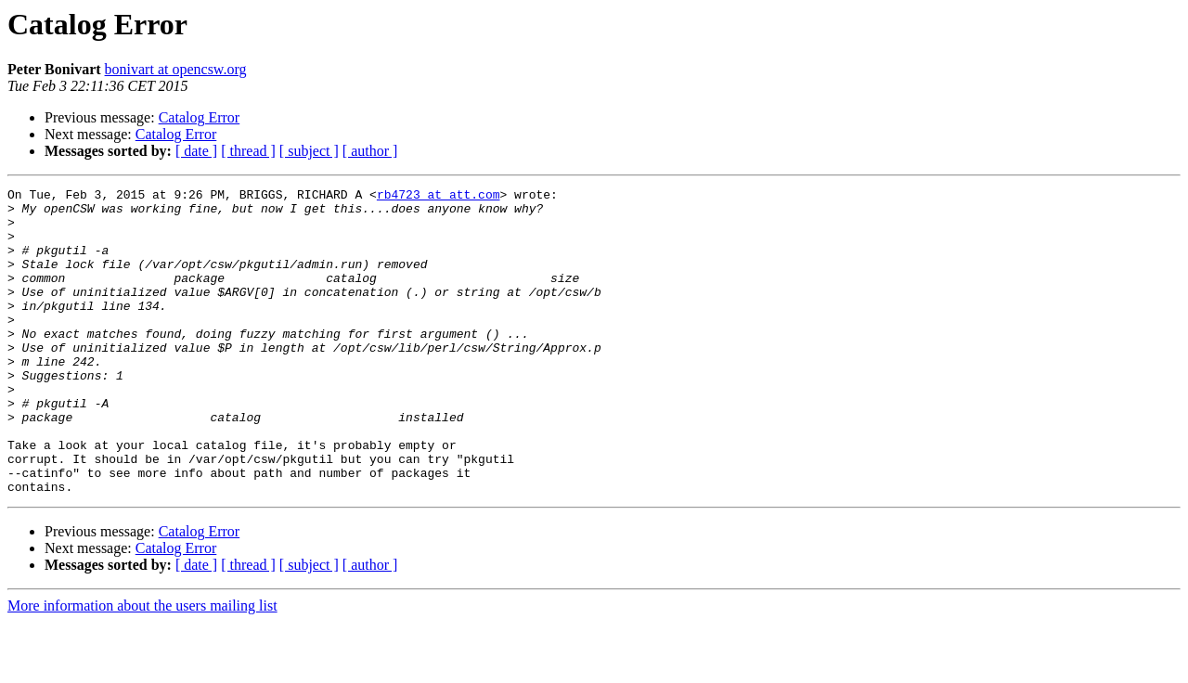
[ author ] (370, 151)
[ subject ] (309, 151)
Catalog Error (199, 117)
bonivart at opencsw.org (176, 69)
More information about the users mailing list (142, 667)
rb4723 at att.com (438, 196)
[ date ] (196, 151)
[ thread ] (248, 151)
